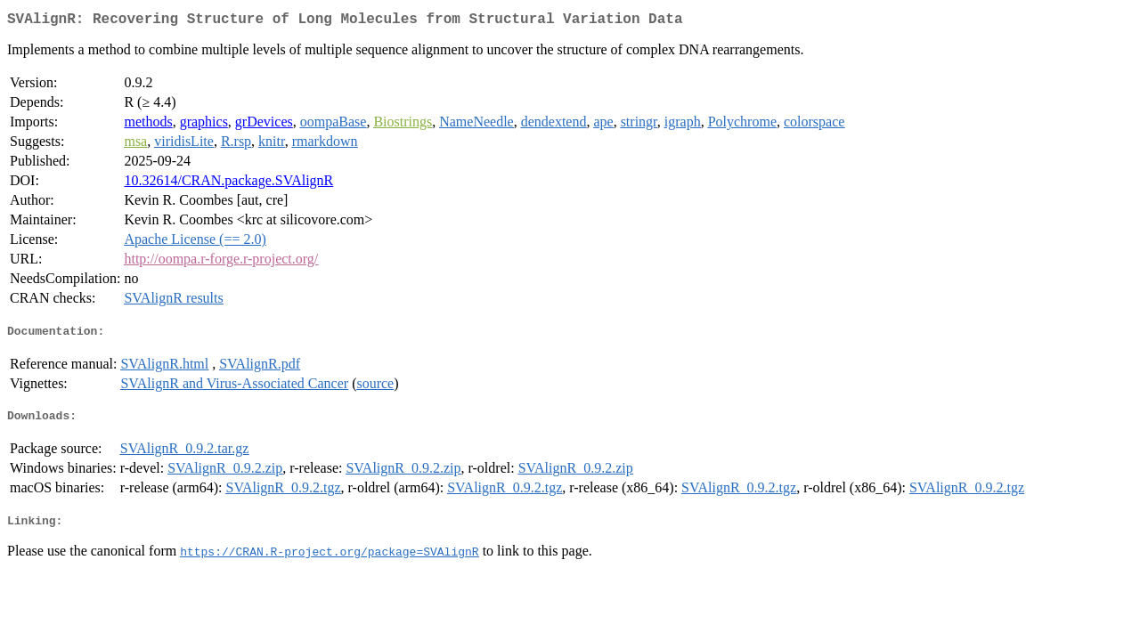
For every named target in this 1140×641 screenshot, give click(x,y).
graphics (204, 125)
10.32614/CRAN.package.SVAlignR (228, 183)
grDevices (264, 125)
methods (148, 125)
